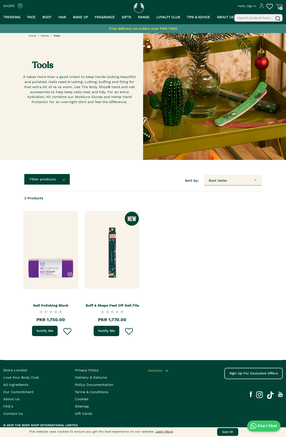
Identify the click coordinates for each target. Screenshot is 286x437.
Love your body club (21, 377)
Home (32, 35)
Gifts (126, 17)
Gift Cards (83, 413)
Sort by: (192, 180)
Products (33, 198)
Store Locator (15, 370)
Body (46, 17)
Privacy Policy (87, 370)
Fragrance (105, 17)
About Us (11, 399)
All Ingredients (15, 385)
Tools (56, 35)
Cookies (81, 399)
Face (31, 17)
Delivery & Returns (91, 377)
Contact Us (13, 413)
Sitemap (82, 406)
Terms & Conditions (91, 392)
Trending (11, 17)
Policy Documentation (94, 385)
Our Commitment (18, 392)
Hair (62, 17)
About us (225, 17)
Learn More (164, 431)
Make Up (80, 17)
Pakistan (159, 371)
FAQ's (8, 406)
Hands (45, 35)
